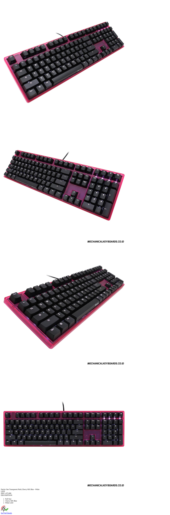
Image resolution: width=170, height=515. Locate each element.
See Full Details (6, 513)
